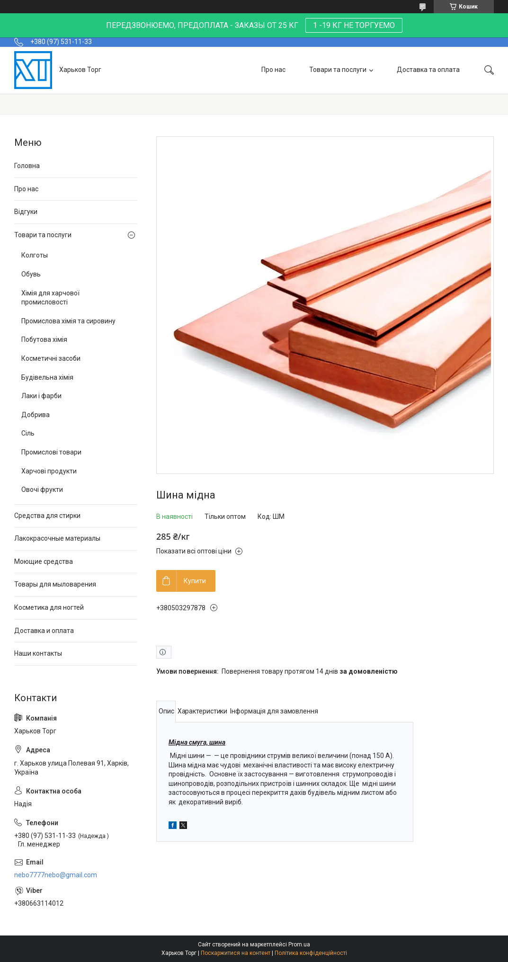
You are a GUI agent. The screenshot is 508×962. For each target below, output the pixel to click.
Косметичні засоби (50, 358)
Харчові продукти (49, 471)
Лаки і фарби (41, 396)
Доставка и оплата (44, 630)
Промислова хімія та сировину (68, 321)
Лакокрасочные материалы (57, 538)
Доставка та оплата (428, 69)
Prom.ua (299, 944)
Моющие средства (43, 561)
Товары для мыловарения (55, 584)
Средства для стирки (47, 515)
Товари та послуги (337, 69)
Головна (27, 165)
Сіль (28, 433)
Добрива (35, 415)
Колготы (34, 255)
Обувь (31, 274)
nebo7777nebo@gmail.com (55, 875)
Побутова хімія (44, 339)
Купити (195, 581)
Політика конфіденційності (311, 953)
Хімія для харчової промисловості (50, 297)
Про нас (273, 69)
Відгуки (25, 211)
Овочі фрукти (42, 489)
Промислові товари (51, 452)
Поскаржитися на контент (235, 953)
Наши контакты (38, 653)
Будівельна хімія (47, 377)
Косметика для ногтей (49, 607)
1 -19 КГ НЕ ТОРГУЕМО (354, 25)
